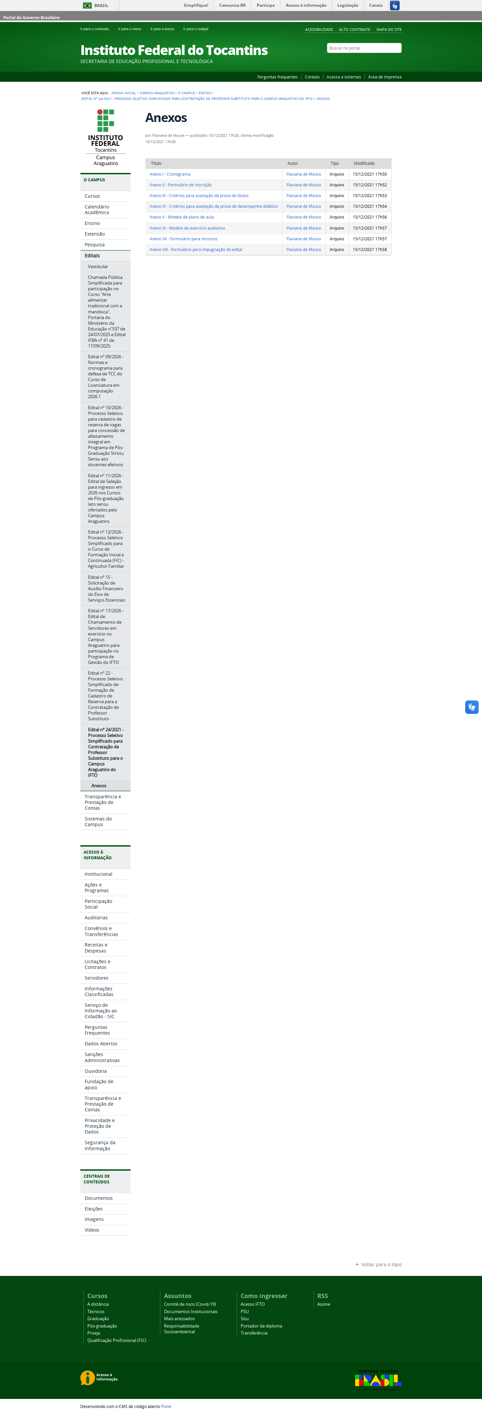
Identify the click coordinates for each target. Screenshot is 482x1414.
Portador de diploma (261, 1326)
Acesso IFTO (253, 1304)
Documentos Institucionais (191, 1311)
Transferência (254, 1333)
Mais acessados (179, 1318)
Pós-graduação (102, 1326)
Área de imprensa (385, 76)
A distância (98, 1304)
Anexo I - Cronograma (170, 174)
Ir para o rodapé (198, 29)
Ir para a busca (166, 29)
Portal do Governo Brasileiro (31, 17)
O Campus (186, 92)
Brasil (101, 5)
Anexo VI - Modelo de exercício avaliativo (187, 228)
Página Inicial (123, 92)
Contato (312, 76)
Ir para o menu (133, 29)
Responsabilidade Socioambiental (181, 1329)
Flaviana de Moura (304, 174)
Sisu (245, 1318)
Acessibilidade (319, 29)
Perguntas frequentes (277, 76)
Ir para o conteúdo (97, 29)
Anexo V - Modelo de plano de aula (182, 217)
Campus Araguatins (157, 92)
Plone (166, 1406)
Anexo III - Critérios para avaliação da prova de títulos (199, 195)
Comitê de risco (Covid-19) (190, 1304)
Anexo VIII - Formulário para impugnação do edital (196, 249)
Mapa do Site (389, 29)
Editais (205, 92)
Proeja (93, 1333)
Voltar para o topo (382, 1264)
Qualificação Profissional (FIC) (116, 1340)
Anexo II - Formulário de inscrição (181, 185)
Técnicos (95, 1311)
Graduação (98, 1318)
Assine (323, 1304)
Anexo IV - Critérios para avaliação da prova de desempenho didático (214, 206)
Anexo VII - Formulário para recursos (184, 239)
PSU (245, 1311)
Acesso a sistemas (344, 76)
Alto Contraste (354, 29)
